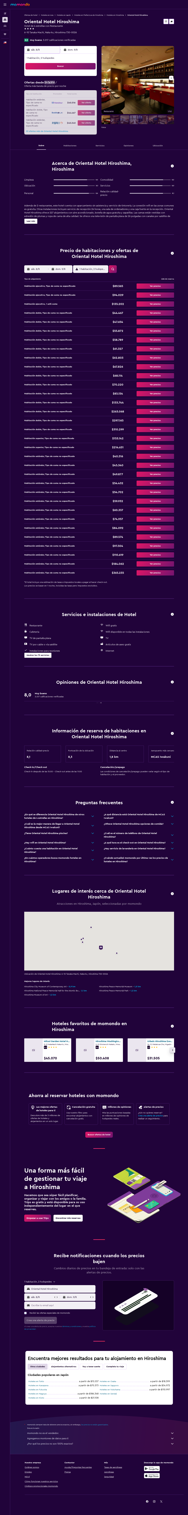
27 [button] (68, 105)
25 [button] (54, 105)
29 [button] (82, 105)
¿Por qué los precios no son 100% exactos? (100, 1444)
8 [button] (82, 84)
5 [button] (61, 84)
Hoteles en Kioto (36, 1398)
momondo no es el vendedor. (100, 1433)
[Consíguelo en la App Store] (152, 1475)
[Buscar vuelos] (5, 13)
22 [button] (82, 98)
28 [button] (75, 105)
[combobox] (62, 1289)
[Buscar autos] (5, 26)
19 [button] (61, 98)
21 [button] (75, 98)
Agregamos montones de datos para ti (100, 1438)
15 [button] (82, 91)
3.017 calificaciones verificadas (59, 40)
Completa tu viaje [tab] (115, 1367)
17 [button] (47, 98)
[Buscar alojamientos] (5, 20)
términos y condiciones (71, 1326)
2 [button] (89, 77)
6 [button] (68, 84)
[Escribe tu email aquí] (62, 1305)
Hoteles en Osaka (108, 1381)
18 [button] (54, 98)
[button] (5, 4)
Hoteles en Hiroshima (115, 15)
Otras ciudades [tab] (37, 1367)
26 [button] (61, 105)
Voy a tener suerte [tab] (91, 1367)
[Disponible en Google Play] (152, 1468)
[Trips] (5, 34)
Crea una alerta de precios (150, 1116)
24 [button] (47, 105)
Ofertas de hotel (30, 15)
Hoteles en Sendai (108, 1394)
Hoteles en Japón (64, 15)
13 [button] (68, 91)
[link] (99, 1135)
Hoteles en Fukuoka (37, 1390)
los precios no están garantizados (94, 1425)
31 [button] (47, 112)
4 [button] (54, 84)
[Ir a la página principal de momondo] (20, 4)
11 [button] (54, 91)
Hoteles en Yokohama (110, 1390)
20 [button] (68, 98)
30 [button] (89, 105)
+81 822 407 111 (32, 36)
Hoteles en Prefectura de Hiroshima (88, 15)
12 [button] (61, 91)
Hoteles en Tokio (36, 1381)
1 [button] (82, 77)
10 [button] (47, 91)
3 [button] (47, 84)
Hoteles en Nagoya (37, 1394)
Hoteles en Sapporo (109, 1386)
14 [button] (75, 91)
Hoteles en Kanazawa (38, 1386)
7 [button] (75, 84)
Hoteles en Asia (47, 15)
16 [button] (89, 91)
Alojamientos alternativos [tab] (63, 1367)
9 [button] (89, 84)
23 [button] (89, 98)
